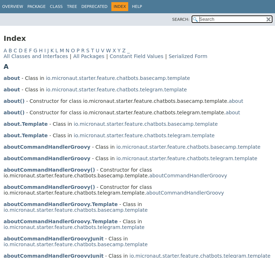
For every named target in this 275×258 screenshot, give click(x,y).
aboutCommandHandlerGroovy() (49, 170)
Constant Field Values (136, 56)
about (12, 78)
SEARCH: (180, 19)
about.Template (26, 124)
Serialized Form (188, 56)
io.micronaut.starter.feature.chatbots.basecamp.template (118, 78)
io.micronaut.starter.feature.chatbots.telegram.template (116, 89)
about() (14, 101)
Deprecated (94, 6)
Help (137, 6)
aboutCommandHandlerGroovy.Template (61, 204)
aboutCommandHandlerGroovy (47, 147)
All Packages (88, 56)
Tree (72, 6)
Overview (12, 6)
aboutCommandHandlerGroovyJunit (53, 239)
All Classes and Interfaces (36, 56)
